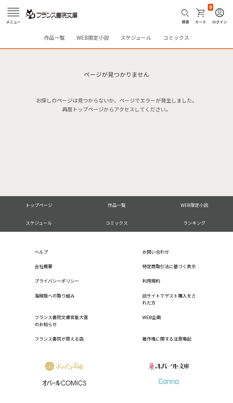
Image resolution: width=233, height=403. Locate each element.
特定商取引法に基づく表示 (169, 266)
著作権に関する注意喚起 (166, 338)
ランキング (194, 223)
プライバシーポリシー (57, 280)
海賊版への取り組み (55, 295)
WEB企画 (151, 317)
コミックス (176, 37)
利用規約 (151, 280)
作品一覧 (54, 37)
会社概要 (43, 266)
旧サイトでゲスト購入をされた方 (169, 299)
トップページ (39, 205)
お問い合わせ (155, 251)
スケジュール (135, 37)
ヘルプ (41, 251)
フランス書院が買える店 (59, 338)
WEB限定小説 (93, 37)
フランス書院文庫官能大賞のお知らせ (61, 320)
